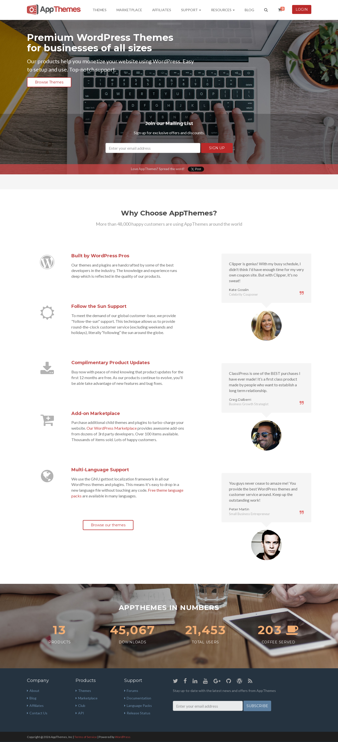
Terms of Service (85, 737)
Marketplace (129, 10)
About (33, 690)
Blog (249, 10)
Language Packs (138, 705)
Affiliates (161, 10)
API (80, 713)
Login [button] (302, 9)
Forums (131, 690)
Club (80, 705)
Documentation (137, 698)
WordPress (122, 737)
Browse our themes (108, 525)
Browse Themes (49, 82)
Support (191, 10)
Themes (100, 10)
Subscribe (257, 706)
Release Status (137, 713)
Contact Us (37, 713)
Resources (223, 10)
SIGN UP (217, 148)
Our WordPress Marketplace (112, 428)
